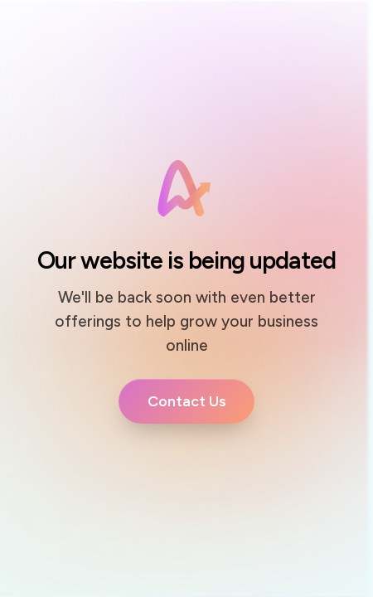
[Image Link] (186, 188)
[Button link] (186, 401)
